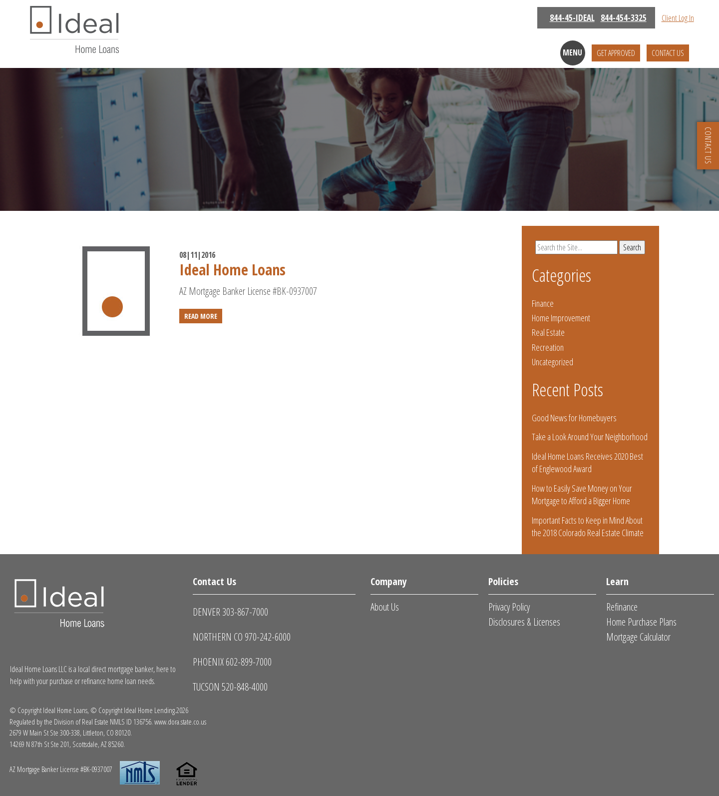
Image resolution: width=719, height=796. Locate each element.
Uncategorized (552, 362)
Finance (543, 303)
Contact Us (668, 52)
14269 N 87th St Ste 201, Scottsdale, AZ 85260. (67, 744)
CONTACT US (708, 145)
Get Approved (616, 52)
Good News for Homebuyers (574, 418)
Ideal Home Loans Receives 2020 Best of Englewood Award (587, 462)
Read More (200, 316)
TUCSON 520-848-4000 (230, 687)
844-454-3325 (624, 17)
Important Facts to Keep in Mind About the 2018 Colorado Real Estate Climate (588, 526)
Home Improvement (561, 318)
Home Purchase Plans (641, 622)
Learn (617, 581)
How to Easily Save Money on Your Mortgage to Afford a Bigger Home (582, 494)
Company (388, 581)
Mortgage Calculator (638, 637)
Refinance (622, 607)
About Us (384, 607)
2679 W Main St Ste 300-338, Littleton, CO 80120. (70, 733)
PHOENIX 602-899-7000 (232, 662)
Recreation (548, 347)
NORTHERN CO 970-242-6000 (242, 637)
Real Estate (548, 332)
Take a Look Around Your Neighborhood (590, 437)
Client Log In (678, 17)
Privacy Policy (509, 607)
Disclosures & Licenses (524, 622)
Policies (503, 581)
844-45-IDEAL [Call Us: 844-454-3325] (572, 17)
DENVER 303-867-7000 (230, 612)
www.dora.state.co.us (180, 722)
